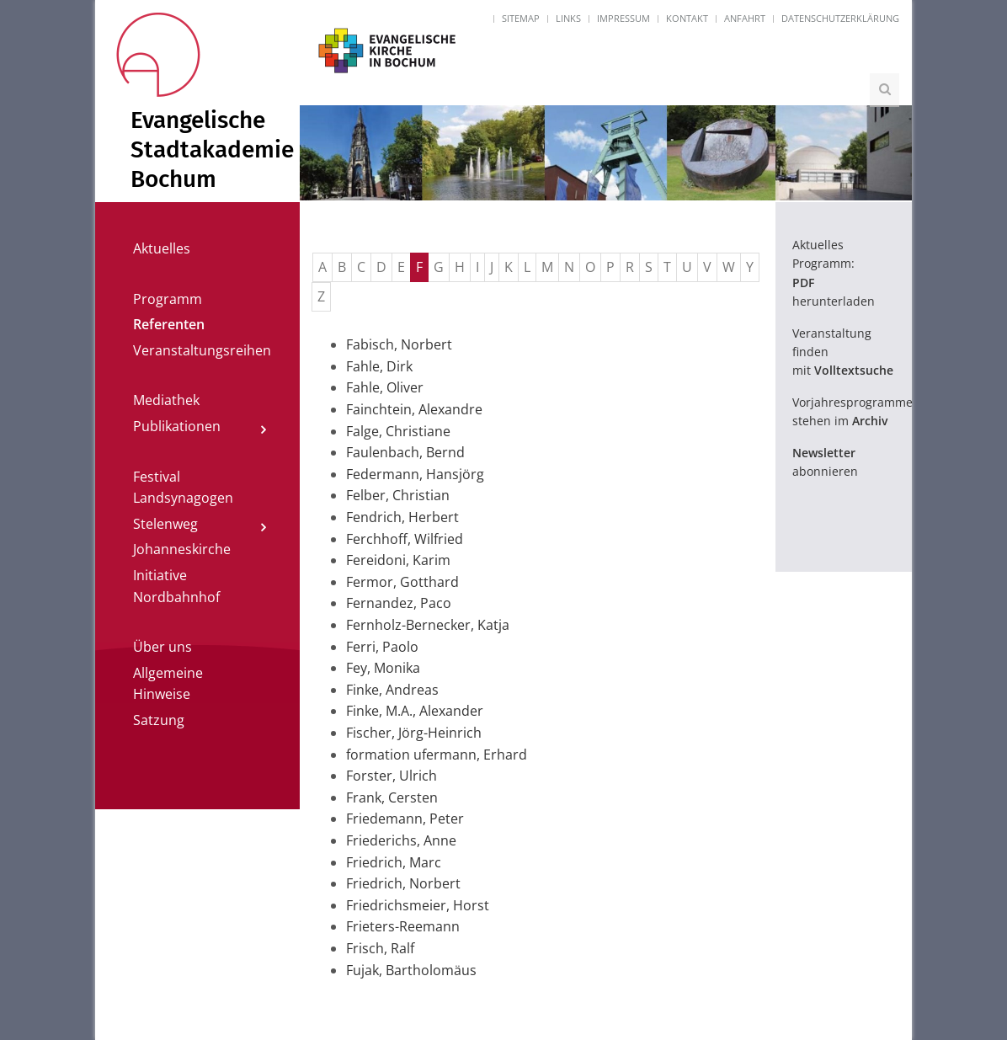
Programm (167, 299)
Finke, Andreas (392, 689)
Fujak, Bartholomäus (411, 970)
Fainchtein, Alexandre (414, 409)
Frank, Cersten (392, 797)
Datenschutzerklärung (840, 18)
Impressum (623, 18)
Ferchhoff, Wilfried (404, 539)
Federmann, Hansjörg (415, 474)
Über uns (162, 646)
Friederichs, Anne (401, 840)
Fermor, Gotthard (402, 582)
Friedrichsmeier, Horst (417, 905)
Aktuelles (161, 248)
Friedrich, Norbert (403, 883)
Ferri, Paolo (382, 646)
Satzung (158, 720)
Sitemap (521, 18)
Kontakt (687, 18)
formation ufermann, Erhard (436, 754)
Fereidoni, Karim (398, 560)
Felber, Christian (398, 495)
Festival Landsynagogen (183, 487)
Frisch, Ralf (380, 948)
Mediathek (166, 400)
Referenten (169, 324)
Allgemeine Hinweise (168, 684)
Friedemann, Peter (405, 818)
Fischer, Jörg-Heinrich (414, 732)
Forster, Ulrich (391, 775)
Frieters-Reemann (403, 926)
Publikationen (177, 426)
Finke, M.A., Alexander (414, 710)
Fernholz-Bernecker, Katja (427, 625)
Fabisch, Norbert (399, 344)
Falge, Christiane (398, 431)
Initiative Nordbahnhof (176, 586)
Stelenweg (165, 524)
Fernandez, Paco (398, 603)
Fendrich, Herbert (402, 517)
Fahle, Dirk (379, 366)
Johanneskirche (182, 549)
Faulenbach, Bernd (405, 452)
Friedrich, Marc (393, 862)
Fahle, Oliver (385, 387)
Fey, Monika (383, 668)
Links (568, 18)
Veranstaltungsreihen (202, 350)
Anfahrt (744, 18)
